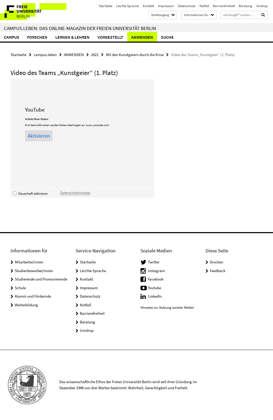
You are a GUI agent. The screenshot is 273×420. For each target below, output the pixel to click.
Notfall (204, 6)
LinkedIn (155, 296)
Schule (20, 287)
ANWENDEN (142, 37)
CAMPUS (11, 37)
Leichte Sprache (127, 6)
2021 (95, 54)
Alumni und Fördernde (33, 296)
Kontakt (148, 6)
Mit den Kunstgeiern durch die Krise (135, 54)
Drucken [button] (216, 261)
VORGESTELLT (110, 37)
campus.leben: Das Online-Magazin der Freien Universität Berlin (80, 28)
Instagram (156, 270)
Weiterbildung (26, 304)
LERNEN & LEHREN (72, 37)
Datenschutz (187, 6)
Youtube (154, 287)
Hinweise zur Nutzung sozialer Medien (167, 307)
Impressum (166, 6)
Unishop (262, 6)
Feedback (217, 270)
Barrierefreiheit (224, 6)
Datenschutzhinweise (75, 193)
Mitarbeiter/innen (29, 261)
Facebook (155, 279)
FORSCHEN (37, 37)
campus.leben (45, 54)
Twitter (153, 261)
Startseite (105, 6)
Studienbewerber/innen (34, 270)
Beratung (245, 6)
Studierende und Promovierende (41, 279)
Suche (167, 37)
